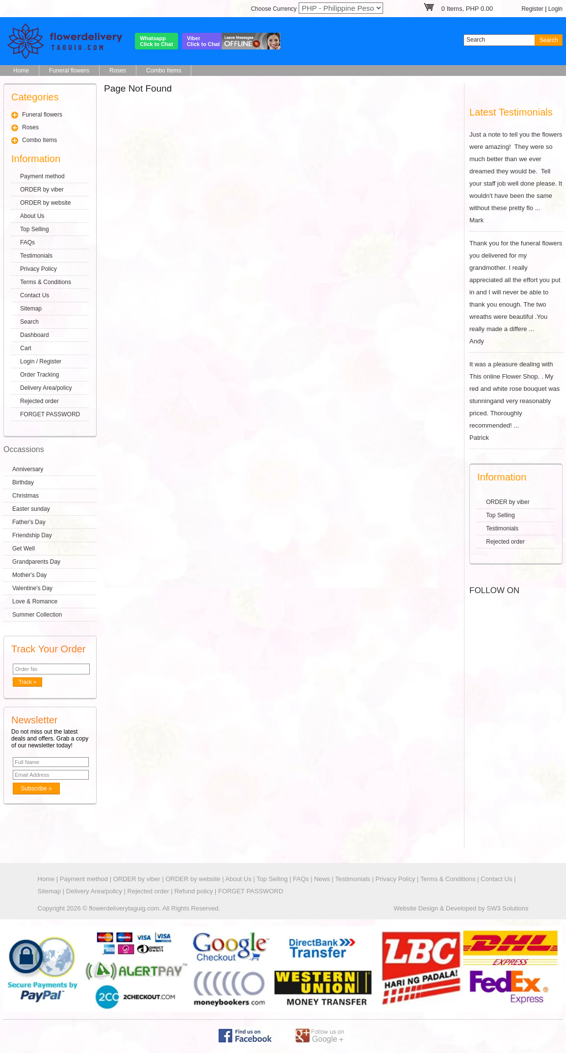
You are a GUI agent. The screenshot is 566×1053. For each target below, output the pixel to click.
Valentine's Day (32, 588)
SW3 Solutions (507, 908)
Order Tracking (39, 374)
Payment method (42, 176)
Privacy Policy (38, 268)
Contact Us (34, 295)
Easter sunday (31, 508)
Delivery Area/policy (46, 387)
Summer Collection (37, 614)
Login (555, 8)
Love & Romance (34, 601)
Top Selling (34, 229)
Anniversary (27, 469)
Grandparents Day (36, 561)
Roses (117, 70)
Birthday (23, 482)
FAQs (27, 242)
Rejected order (39, 401)
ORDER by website (45, 202)
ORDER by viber (42, 189)
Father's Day (29, 522)
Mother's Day (29, 575)
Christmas (25, 495)
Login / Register (40, 361)
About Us (32, 216)
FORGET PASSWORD (50, 414)
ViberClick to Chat (203, 41)
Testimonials (36, 255)
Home (21, 70)
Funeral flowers (69, 70)
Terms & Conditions (45, 282)
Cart (25, 348)
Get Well (23, 548)
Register (532, 8)
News (322, 879)
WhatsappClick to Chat (156, 41)
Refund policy (193, 891)
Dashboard (34, 335)
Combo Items (163, 70)
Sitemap (31, 308)
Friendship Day (32, 535)
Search (29, 321)
